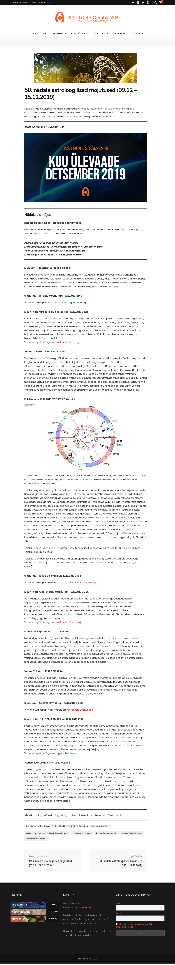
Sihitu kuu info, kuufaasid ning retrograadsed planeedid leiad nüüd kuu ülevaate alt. (73, 815)
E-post (119, 915)
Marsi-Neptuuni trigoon (58, 833)
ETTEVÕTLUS (78, 33)
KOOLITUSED (99, 33)
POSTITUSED (39, 33)
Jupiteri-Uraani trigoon (35, 833)
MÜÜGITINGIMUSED (20, 2)
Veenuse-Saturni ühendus (37, 838)
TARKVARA (120, 33)
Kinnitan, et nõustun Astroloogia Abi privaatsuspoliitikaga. (134, 927)
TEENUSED (58, 33)
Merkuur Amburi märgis (82, 833)
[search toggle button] (155, 3)
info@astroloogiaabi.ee (77, 909)
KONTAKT (138, 33)
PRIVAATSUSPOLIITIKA (41, 2)
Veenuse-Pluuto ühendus (131, 833)
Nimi (118, 904)
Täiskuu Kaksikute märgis (106, 833)
